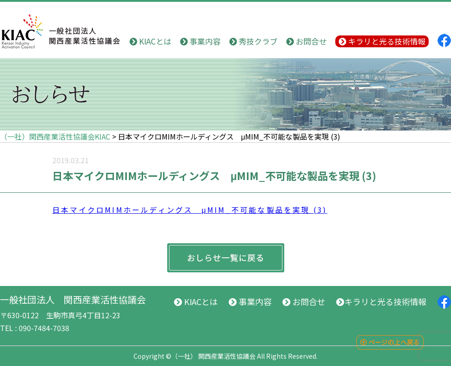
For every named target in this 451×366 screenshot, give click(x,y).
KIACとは (150, 41)
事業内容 (200, 41)
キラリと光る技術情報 (381, 41)
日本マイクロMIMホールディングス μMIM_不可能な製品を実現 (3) (189, 209)
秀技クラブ (253, 41)
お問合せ (306, 41)
